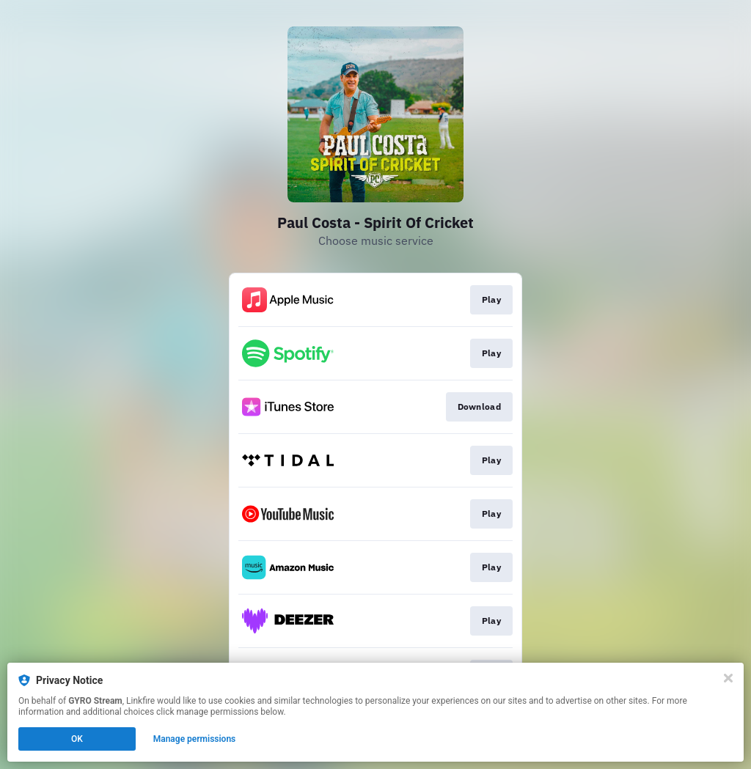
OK (77, 739)
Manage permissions (194, 739)
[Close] (728, 678)
